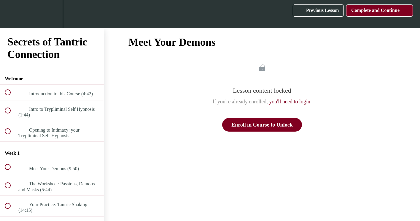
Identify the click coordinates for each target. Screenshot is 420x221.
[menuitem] (52, 14)
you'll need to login (289, 102)
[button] (11, 14)
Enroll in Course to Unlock (262, 125)
